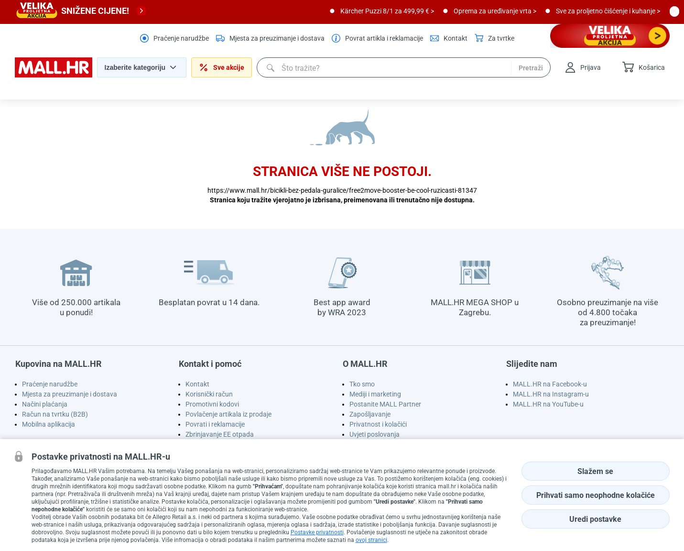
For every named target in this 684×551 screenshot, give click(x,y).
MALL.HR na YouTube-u (548, 404)
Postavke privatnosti (317, 532)
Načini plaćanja (44, 404)
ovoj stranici (371, 540)
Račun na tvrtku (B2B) (55, 414)
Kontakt (197, 384)
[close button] (674, 11)
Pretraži (531, 68)
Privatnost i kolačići (378, 424)
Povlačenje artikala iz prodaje (228, 414)
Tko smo (362, 384)
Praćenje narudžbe (49, 384)
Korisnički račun (209, 394)
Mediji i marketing (375, 394)
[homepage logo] (53, 75)
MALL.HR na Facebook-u (550, 384)
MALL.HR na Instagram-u (551, 394)
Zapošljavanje (370, 414)
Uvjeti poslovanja (374, 434)
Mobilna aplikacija (48, 424)
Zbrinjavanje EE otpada (219, 434)
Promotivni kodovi (212, 404)
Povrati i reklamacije (215, 424)
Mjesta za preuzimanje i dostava (69, 394)
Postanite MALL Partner (385, 404)
